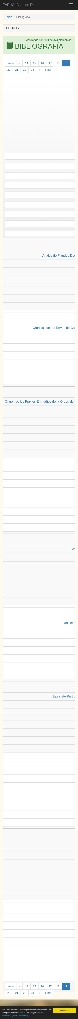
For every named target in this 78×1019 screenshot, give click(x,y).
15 (34, 63)
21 (16, 69)
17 (50, 63)
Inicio (9, 17)
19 (65, 63)
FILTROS (12, 28)
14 (26, 63)
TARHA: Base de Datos (21, 5)
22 (24, 69)
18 (58, 63)
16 (42, 63)
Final (48, 69)
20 (8, 69)
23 (32, 69)
